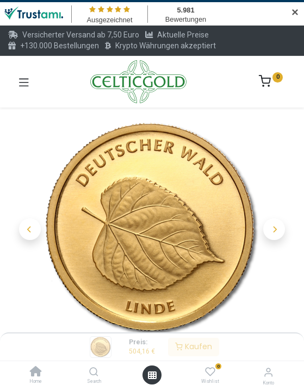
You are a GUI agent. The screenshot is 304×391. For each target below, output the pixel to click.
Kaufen (193, 346)
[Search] (94, 372)
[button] (29, 229)
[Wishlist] (210, 372)
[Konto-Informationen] (268, 372)
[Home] (36, 372)
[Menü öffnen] (152, 375)
